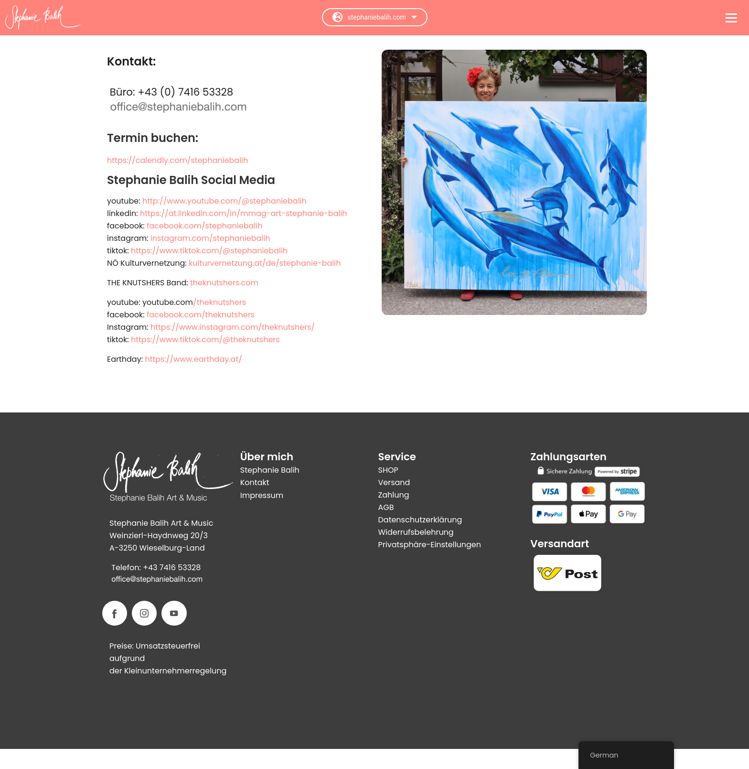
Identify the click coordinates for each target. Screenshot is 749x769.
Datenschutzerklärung (420, 519)
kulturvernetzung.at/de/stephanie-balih (265, 263)
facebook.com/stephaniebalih (204, 225)
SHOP (388, 470)
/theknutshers (219, 302)
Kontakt (254, 482)
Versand (394, 482)
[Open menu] (731, 18)
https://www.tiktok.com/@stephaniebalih (209, 250)
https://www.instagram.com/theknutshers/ (232, 327)
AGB (386, 507)
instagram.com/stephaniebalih (210, 238)
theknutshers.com (224, 282)
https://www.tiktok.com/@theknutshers (205, 339)
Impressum (262, 495)
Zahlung (393, 494)
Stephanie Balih (270, 470)
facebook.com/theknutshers (201, 314)
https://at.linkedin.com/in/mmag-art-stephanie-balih (243, 213)
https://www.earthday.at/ (193, 359)
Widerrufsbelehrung (416, 532)
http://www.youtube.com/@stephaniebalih (224, 200)
